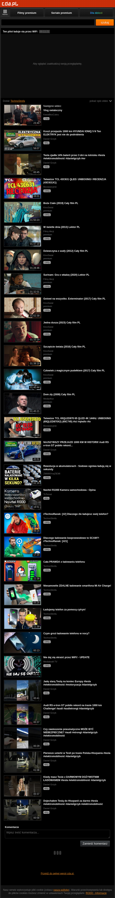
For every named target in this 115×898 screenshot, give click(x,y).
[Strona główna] (10, 3)
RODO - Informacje (96, 893)
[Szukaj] (48, 22)
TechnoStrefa (18, 101)
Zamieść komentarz (95, 843)
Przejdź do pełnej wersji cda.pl (57, 873)
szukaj (105, 22)
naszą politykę (61, 889)
